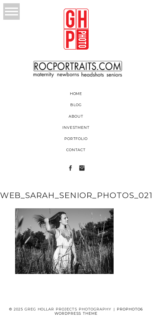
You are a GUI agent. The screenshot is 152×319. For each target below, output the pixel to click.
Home (76, 93)
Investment (76, 127)
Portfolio (76, 138)
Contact (76, 150)
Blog (76, 105)
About (76, 116)
